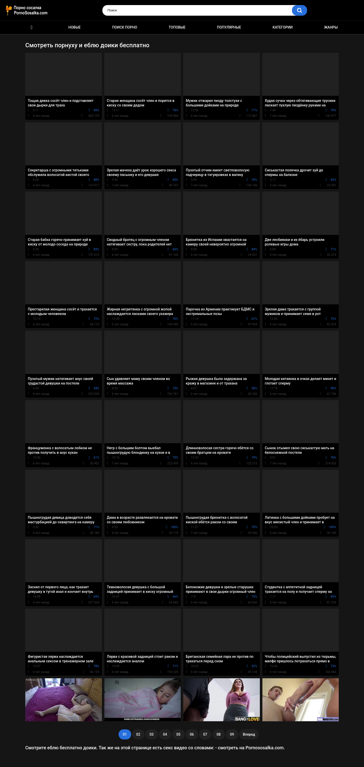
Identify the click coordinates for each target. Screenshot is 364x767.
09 (232, 734)
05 (178, 734)
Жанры (331, 27)
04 (165, 734)
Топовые (177, 27)
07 (205, 734)
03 (152, 734)
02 (138, 734)
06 (192, 734)
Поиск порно (124, 27)
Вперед (249, 734)
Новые (75, 27)
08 (219, 734)
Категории (282, 27)
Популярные (229, 27)
